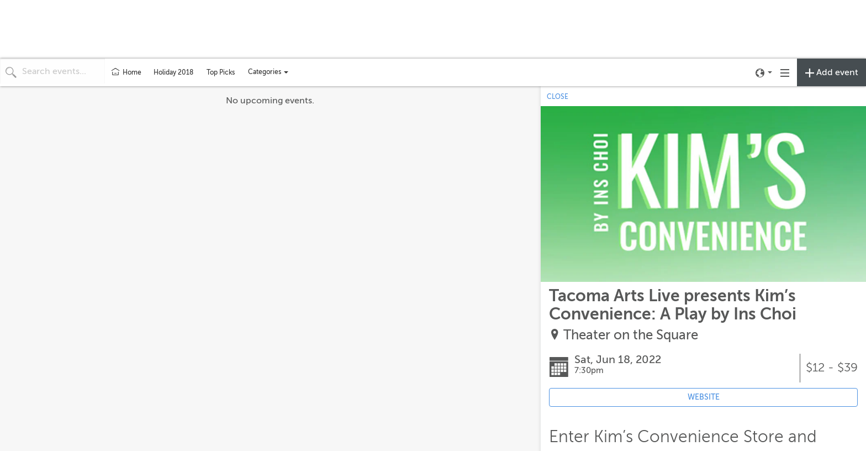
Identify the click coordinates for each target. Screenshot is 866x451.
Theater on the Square (630, 335)
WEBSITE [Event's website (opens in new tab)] (704, 397)
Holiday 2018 (173, 72)
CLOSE (557, 97)
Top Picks (221, 72)
